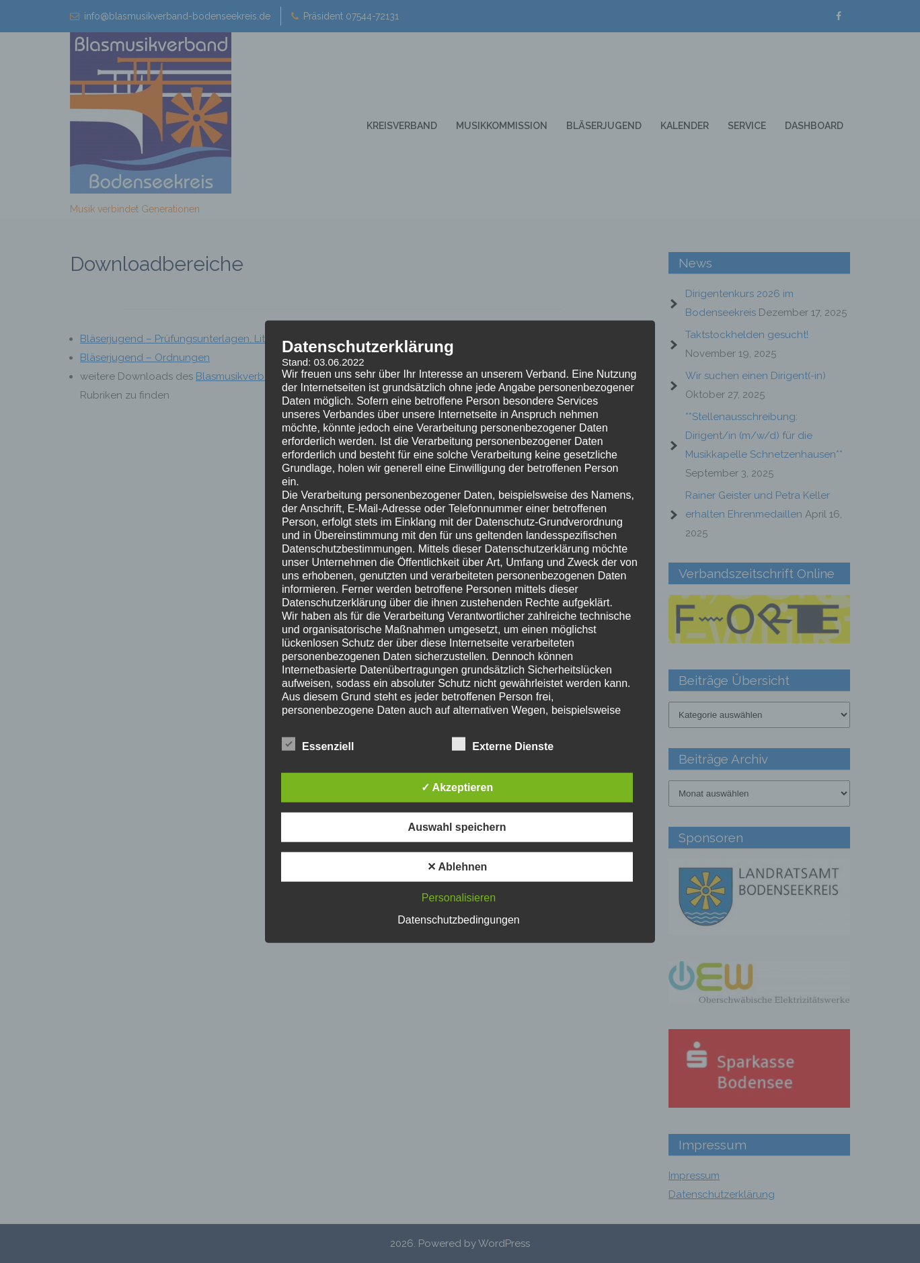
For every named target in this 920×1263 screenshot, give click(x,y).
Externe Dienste (502, 744)
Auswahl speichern (457, 827)
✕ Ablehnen (457, 866)
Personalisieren (459, 897)
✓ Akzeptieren (457, 787)
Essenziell (318, 744)
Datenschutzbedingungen (458, 920)
